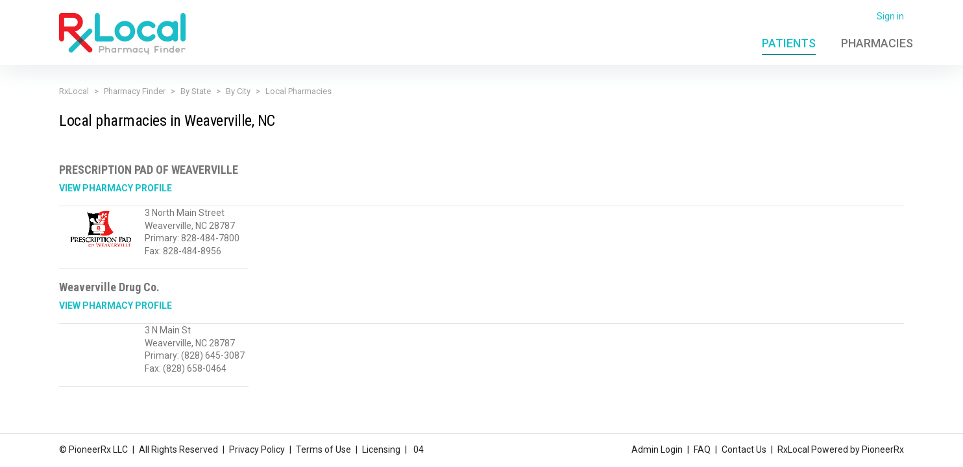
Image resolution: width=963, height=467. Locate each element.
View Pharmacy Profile (115, 188)
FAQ (702, 449)
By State (195, 91)
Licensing (381, 449)
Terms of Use (323, 449)
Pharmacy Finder (134, 91)
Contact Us (744, 449)
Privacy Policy (257, 449)
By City (238, 91)
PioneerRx (883, 449)
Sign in (890, 16)
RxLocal (74, 91)
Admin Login (657, 449)
